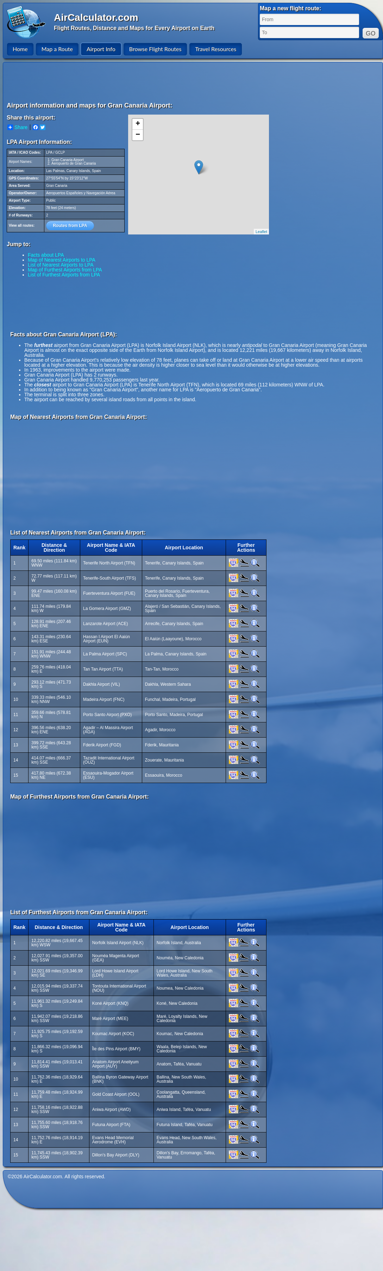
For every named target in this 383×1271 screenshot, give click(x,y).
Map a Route (57, 48)
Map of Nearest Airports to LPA (61, 260)
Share (17, 127)
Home (20, 48)
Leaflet (261, 232)
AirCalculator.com (96, 17)
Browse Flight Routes (155, 48)
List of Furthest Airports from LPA (64, 274)
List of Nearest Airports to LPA (61, 265)
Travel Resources (215, 48)
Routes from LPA (70, 225)
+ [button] (138, 124)
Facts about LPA (46, 255)
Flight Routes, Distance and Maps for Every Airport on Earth (134, 28)
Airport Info (101, 48)
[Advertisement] (194, 82)
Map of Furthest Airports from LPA (65, 270)
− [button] (138, 135)
